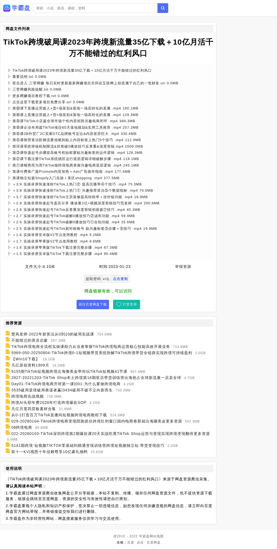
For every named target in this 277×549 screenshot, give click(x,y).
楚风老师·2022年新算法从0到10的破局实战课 (52, 334)
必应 (140, 542)
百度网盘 (154, 542)
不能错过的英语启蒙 (29, 340)
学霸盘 (144, 536)
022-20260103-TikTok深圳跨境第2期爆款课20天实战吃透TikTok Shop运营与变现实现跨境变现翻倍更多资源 (110, 433)
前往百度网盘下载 (93, 304)
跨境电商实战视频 (27, 396)
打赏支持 (130, 304)
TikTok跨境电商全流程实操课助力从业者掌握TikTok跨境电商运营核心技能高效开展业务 (90, 346)
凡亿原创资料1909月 (30, 365)
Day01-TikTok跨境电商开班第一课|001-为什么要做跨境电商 (66, 384)
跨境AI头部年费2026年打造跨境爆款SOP (49, 402)
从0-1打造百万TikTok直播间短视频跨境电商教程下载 (59, 415)
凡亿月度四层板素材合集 (33, 409)
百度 (130, 542)
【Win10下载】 (25, 359)
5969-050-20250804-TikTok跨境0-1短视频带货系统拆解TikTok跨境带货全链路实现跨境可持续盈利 (101, 353)
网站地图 (157, 536)
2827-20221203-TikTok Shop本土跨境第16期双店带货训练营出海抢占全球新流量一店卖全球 (96, 377)
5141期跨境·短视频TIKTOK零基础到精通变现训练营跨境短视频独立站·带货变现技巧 (87, 445)
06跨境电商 (21, 427)
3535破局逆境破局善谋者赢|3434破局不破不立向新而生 (62, 390)
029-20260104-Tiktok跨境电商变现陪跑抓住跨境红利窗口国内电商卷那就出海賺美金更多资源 (96, 421)
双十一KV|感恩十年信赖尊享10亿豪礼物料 (49, 452)
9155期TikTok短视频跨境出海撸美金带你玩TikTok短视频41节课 (69, 371)
